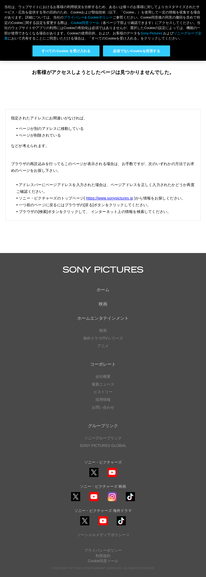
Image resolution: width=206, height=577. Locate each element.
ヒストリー (103, 392)
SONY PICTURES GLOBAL (103, 445)
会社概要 (103, 376)
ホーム (103, 289)
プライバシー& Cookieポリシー (88, 17)
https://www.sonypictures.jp (109, 198)
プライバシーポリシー (103, 550)
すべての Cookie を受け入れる (66, 51)
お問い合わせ (103, 407)
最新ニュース (103, 384)
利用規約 (103, 556)
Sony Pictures (151, 33)
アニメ (103, 346)
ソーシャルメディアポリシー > (103, 535)
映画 (103, 304)
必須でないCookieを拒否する (136, 51)
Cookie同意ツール (103, 561)
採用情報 (103, 399)
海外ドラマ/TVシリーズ (103, 338)
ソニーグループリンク (103, 438)
